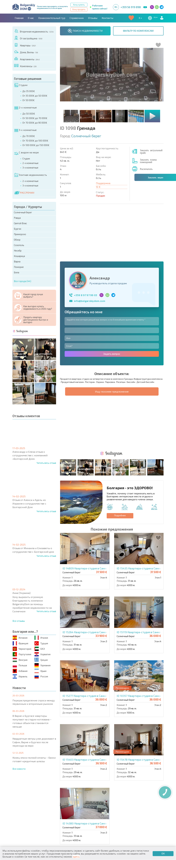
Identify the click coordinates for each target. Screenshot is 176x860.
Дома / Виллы (23, 822)
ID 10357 (143, 594)
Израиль (20, 676)
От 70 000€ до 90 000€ (34, 122)
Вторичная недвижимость (34, 31)
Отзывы (92, 17)
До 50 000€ (28, 113)
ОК (163, 853)
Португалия (22, 654)
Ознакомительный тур (51, 17)
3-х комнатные (25, 130)
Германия (43, 665)
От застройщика (28, 38)
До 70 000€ (28, 136)
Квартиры (25, 45)
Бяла (16, 272)
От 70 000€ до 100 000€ (35, 140)
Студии (20, 85)
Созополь (19, 245)
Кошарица (19, 256)
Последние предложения (143, 811)
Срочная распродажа (140, 815)
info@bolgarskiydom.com (89, 249)
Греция (41, 660)
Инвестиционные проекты (144, 818)
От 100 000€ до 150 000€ (35, 145)
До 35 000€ (28, 91)
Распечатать (146, 169)
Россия (41, 676)
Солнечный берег (23, 212)
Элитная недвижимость (30, 175)
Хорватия (43, 654)
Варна (17, 261)
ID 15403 (88, 657)
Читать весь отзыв (46, 462)
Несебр (17, 250)
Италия (41, 638)
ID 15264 (88, 530)
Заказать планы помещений (148, 160)
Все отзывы (18, 620)
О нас (31, 17)
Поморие (19, 267)
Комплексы (25, 66)
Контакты (107, 17)
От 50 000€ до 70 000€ (34, 118)
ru (152, 18)
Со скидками (98, 815)
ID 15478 (143, 657)
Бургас (17, 228)
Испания (20, 638)
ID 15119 (143, 530)
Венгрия (20, 660)
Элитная (95, 811)
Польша (20, 665)
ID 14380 (88, 721)
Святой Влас (20, 223)
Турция (41, 643)
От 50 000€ (28, 100)
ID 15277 (88, 594)
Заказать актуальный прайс (151, 151)
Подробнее (120, 413)
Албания (20, 671)
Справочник (77, 17)
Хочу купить (79, 4)
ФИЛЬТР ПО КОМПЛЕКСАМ (138, 30)
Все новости (19, 768)
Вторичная (59, 815)
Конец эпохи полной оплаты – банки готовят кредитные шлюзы (34, 759)
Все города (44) (22, 281)
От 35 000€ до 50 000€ (34, 95)
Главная (19, 17)
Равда (17, 217)
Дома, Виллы (26, 52)
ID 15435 (143, 466)
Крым (41, 671)
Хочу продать (79, 9)
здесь (76, 856)
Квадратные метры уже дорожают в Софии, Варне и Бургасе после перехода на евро (34, 742)
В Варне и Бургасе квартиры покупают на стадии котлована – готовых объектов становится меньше (31, 721)
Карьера (79, 798)
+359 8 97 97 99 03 (85, 244)
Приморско (20, 234)
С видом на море (26, 152)
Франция (20, 643)
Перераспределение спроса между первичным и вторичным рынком (33, 702)
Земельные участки (102, 818)
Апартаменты (27, 59)
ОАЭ (40, 649)
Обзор (17, 239)
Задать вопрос (111, 302)
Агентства (47, 798)
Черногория (22, 649)
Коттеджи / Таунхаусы (66, 811)
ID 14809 (88, 466)
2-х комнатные (25, 108)
